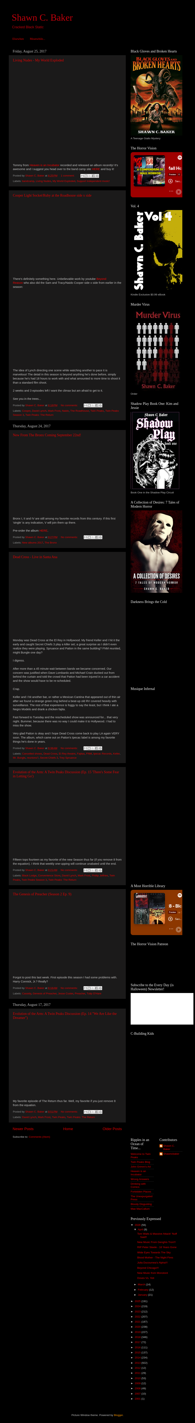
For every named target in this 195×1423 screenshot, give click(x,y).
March (142, 1284)
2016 (138, 1347)
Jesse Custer (65, 993)
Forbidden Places (141, 1191)
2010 (138, 1378)
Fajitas (81, 753)
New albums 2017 (32, 542)
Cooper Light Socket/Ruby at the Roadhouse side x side (52, 195)
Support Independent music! (93, 181)
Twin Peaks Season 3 (34, 879)
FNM (89, 753)
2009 (138, 1383)
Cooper (26, 410)
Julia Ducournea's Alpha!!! (152, 1262)
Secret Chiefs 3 (49, 757)
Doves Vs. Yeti (145, 1278)
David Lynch (39, 410)
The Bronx (51, 542)
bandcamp (28, 181)
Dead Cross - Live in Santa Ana (35, 557)
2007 (138, 1393)
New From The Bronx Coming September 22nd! (47, 435)
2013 (138, 1362)
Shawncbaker (171, 1153)
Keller (116, 753)
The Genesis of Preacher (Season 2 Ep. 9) (42, 894)
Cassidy (26, 993)
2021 (138, 1321)
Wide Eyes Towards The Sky (154, 1252)
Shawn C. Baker (42, 17)
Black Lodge (29, 875)
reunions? (32, 757)
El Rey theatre (67, 753)
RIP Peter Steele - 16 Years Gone (157, 1247)
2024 (138, 1306)
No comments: (70, 405)
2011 (138, 1373)
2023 (138, 1311)
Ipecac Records (102, 753)
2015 (138, 1352)
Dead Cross (50, 753)
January (143, 1294)
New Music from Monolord (152, 1272)
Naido (65, 410)
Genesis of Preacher (45, 993)
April (141, 1229)
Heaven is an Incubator (138, 1173)
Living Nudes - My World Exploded (38, 60)
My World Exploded (63, 181)
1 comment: (68, 175)
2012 (138, 1367)
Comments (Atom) (39, 1136)
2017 (138, 1342)
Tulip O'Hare (94, 993)
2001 (138, 1398)
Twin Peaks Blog (140, 1162)
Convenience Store (49, 875)
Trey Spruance (67, 757)
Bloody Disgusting (141, 1204)
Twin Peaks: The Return (39, 414)
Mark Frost (54, 410)
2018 (138, 1337)
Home (68, 1129)
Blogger (118, 1415)
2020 (138, 1326)
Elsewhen (18, 38)
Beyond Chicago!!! (148, 1267)
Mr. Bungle (19, 757)
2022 (138, 1316)
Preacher (80, 993)
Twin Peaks (97, 410)
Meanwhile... (37, 38)
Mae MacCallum (140, 1208)
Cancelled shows (32, 753)
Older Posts (112, 1129)
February (143, 1289)
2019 (138, 1332)
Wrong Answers (140, 1179)
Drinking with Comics (138, 1185)
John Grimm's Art (141, 1166)
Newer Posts (23, 1129)
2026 (138, 1225)
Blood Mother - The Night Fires (155, 1257)
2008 (138, 1388)
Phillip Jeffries (100, 875)
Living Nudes (43, 181)
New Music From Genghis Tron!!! (156, 1242)
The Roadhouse (79, 410)
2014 (138, 1357)
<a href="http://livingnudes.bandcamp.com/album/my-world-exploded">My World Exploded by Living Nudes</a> (47, 112)
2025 (138, 1301)
